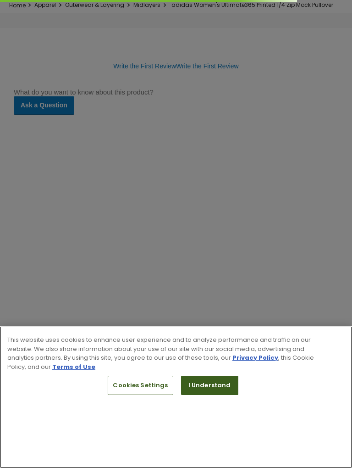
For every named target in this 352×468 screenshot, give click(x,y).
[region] (176, 397)
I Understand (209, 385)
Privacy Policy (255, 357)
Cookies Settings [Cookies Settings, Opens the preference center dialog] (140, 385)
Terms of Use (73, 366)
